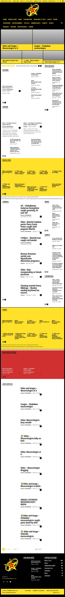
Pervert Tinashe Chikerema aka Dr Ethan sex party (56, 79)
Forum (31, 27)
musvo (25, 126)
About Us (22, 1)
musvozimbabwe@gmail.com (9, 578)
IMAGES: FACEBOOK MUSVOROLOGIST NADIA (29, 502)
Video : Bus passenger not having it (55, 224)
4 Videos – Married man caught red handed (31, 239)
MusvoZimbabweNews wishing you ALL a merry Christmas (57, 87)
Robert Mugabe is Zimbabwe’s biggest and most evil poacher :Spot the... (15, 149)
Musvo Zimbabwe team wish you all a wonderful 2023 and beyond (57, 71)
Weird (55, 19)
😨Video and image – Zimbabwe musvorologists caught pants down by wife (20, 336)
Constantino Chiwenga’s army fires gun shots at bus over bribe (56, 102)
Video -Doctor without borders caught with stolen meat (57, 207)
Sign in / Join (16, 1)
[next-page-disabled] (5, 156)
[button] (61, 23)
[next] (41, 66)
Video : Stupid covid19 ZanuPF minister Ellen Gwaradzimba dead (57, 281)
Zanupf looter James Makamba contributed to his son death (57, 290)
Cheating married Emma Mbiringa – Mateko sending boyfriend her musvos (31, 289)
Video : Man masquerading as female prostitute (31, 272)
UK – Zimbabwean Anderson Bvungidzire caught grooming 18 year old (30, 209)
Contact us (56, 592)
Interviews (6, 23)
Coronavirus (27, 19)
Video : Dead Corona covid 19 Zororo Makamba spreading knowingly (57, 298)
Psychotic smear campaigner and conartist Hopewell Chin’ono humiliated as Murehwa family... (57, 256)
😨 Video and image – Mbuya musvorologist (44, 172)
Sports (51, 23)
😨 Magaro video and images (57, 171)
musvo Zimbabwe (7, 89)
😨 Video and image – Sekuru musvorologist (31, 172)
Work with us (52, 1)
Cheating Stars (48, 568)
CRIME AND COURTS (49, 566)
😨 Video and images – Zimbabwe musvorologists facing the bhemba (57, 336)
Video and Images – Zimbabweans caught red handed (20, 185)
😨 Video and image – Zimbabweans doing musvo (43, 188)
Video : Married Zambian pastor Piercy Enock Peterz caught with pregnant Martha (31, 225)
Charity (44, 23)
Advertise (45, 1)
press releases (22, 27)
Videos (49, 19)
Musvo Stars (12, 19)
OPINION (13, 27)
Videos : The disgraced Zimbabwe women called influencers (32, 123)
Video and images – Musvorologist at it (10, 46)
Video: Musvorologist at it (52, 62)
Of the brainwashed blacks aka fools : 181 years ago (15, 141)
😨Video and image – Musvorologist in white (7, 335)
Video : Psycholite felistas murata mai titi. (9, 123)
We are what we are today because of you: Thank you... (57, 94)
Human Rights (35, 23)
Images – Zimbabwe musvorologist (42, 46)
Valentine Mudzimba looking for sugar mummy (26, 66)
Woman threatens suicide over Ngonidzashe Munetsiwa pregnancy (30, 257)
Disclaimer (28, 590)
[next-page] (5, 102)
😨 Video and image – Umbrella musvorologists (20, 172)
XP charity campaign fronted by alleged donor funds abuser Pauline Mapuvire (57, 265)
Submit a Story (37, 1)
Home (5, 19)
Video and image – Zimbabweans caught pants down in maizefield (32, 189)
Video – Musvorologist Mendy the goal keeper (56, 215)
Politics (26, 23)
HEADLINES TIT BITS (40, 19)
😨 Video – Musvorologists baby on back (31, 61)
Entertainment (17, 23)
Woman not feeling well (57, 246)
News (20, 19)
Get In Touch (29, 1)
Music (46, 573)
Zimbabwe (47, 571)
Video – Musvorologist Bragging (56, 322)
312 (15, 549)
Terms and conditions (52, 590)
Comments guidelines (38, 590)
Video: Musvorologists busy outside (10, 61)
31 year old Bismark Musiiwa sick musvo (57, 238)
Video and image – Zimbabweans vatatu (57, 185)
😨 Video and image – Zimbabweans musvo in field (6, 186)
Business (6, 27)
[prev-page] (3, 102)
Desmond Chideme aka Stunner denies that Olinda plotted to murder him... (36, 141)
